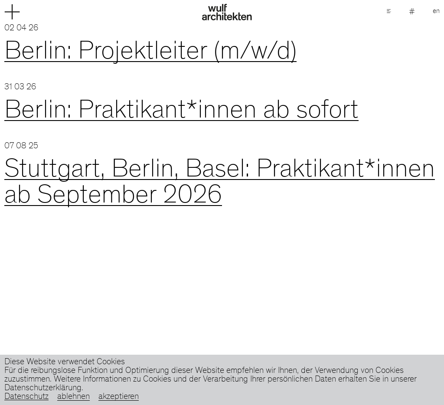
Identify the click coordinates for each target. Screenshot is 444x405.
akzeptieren (118, 397)
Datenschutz (26, 397)
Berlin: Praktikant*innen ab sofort (181, 112)
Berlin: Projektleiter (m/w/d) (150, 53)
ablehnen (73, 397)
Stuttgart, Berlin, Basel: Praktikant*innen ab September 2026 (219, 184)
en (436, 11)
